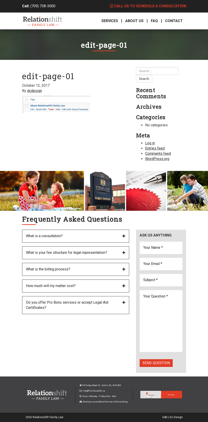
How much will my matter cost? (51, 286)
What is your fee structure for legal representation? (66, 252)
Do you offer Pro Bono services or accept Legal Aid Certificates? (67, 305)
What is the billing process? (48, 269)
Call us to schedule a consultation (148, 6)
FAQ (154, 21)
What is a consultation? (44, 236)
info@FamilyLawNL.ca (94, 390)
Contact (174, 21)
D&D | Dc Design (172, 417)
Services (109, 21)
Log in (150, 143)
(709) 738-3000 (42, 6)
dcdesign (34, 91)
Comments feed (158, 153)
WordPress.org (157, 159)
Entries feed (155, 148)
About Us (134, 21)
